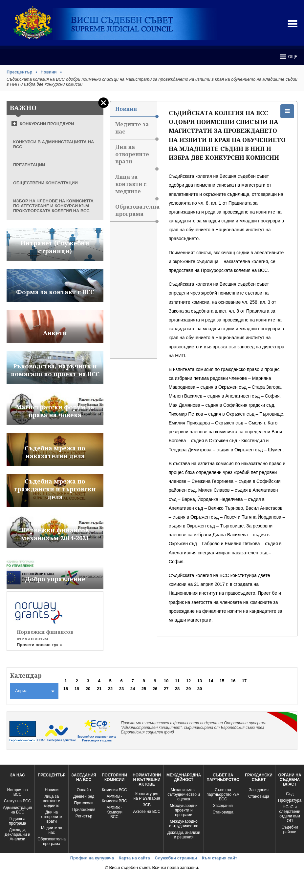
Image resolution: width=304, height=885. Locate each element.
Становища (222, 812)
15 (222, 680)
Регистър (84, 816)
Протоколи (84, 803)
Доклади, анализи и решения (183, 834)
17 (244, 680)
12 (188, 680)
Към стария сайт (219, 857)
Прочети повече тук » (39, 644)
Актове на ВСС (146, 811)
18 (65, 688)
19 (77, 688)
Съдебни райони (290, 829)
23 (121, 688)
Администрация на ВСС (17, 809)
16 (233, 680)
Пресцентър (19, 72)
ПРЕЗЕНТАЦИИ (29, 164)
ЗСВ (147, 805)
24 (132, 688)
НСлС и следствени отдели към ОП (289, 814)
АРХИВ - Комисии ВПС (114, 798)
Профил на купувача (92, 857)
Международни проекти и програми (183, 810)
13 (199, 680)
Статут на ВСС (17, 801)
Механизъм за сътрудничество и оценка (183, 794)
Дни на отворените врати (136, 156)
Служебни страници (176, 857)
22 (110, 688)
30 (199, 688)
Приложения (83, 809)
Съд (289, 794)
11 (177, 680)
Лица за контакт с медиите (51, 801)
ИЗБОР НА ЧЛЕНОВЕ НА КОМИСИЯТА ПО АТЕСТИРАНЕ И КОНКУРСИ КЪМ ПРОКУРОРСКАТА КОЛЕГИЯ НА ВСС (53, 205)
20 (88, 688)
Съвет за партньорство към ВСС (222, 794)
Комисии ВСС (114, 790)
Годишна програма (17, 821)
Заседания (223, 805)
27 (166, 688)
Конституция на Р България (147, 796)
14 (210, 680)
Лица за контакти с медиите (136, 186)
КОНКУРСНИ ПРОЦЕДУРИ (47, 123)
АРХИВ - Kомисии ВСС (114, 812)
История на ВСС (17, 792)
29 (188, 688)
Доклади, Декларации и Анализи (17, 834)
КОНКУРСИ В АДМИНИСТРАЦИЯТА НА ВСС (53, 144)
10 (166, 680)
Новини (48, 72)
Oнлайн (84, 790)
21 (99, 688)
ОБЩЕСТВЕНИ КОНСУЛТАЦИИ (45, 182)
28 (177, 688)
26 (155, 688)
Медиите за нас (136, 130)
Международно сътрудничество (183, 823)
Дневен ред (83, 796)
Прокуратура (289, 800)
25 (143, 688)
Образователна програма (136, 212)
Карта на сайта (134, 857)
